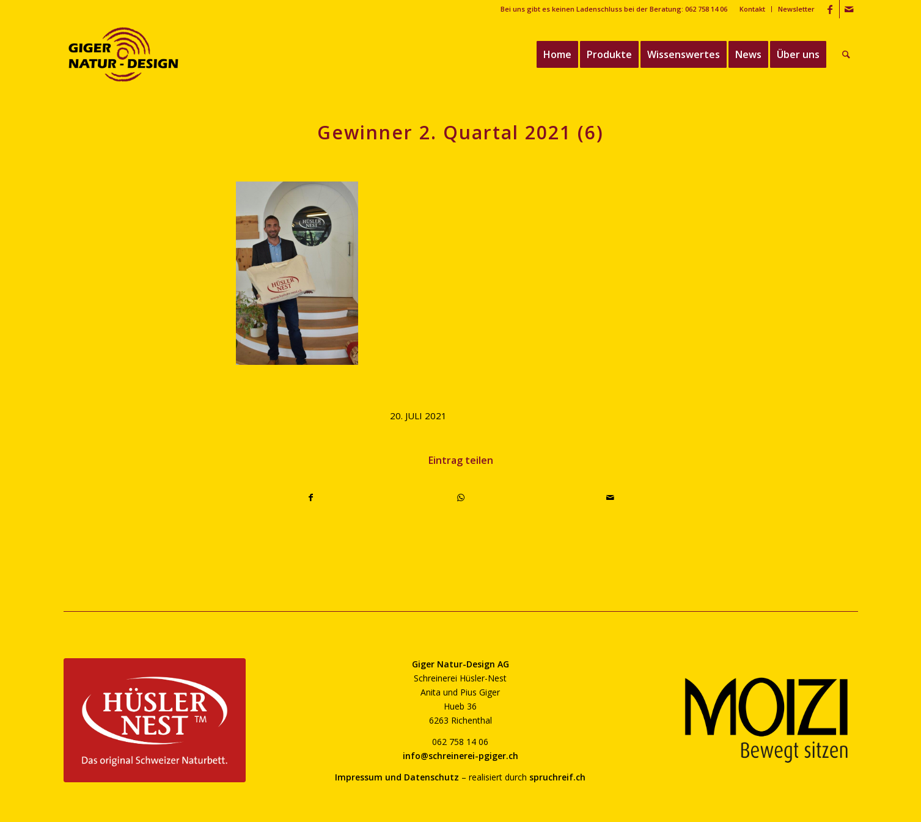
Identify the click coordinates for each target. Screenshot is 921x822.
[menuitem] (752, 9)
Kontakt (752, 8)
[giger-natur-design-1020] (124, 54)
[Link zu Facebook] (830, 9)
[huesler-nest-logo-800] (155, 720)
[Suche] (846, 54)
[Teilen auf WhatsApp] (460, 497)
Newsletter (796, 8)
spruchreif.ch (557, 777)
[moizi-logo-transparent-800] (766, 720)
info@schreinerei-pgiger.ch (460, 755)
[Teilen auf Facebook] (311, 497)
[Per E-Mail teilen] (610, 497)
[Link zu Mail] (849, 9)
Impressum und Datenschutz (397, 777)
